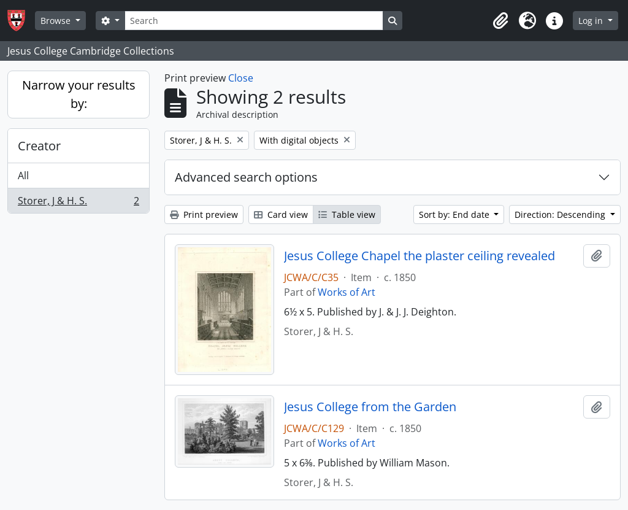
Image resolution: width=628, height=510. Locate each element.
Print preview (204, 214)
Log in (591, 20)
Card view (281, 214)
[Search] (253, 20)
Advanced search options (246, 177)
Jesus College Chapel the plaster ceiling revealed (419, 256)
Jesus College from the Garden (370, 407)
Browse (56, 20)
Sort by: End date (455, 214)
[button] (500, 20)
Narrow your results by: (79, 94)
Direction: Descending (561, 214)
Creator (39, 145)
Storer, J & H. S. (78, 203)
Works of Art (346, 292)
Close (240, 78)
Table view (346, 214)
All (23, 175)
